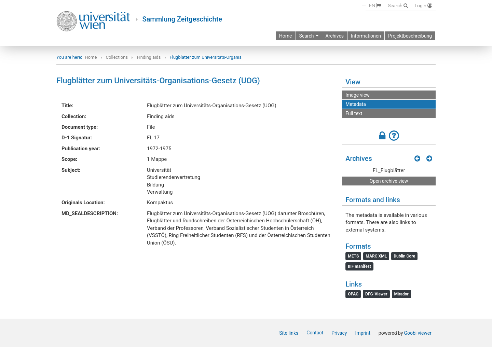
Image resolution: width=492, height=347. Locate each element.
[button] (389, 135)
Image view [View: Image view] (357, 95)
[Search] (397, 5)
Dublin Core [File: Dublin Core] (404, 256)
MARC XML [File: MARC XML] (376, 256)
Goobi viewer (418, 333)
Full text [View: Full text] (353, 113)
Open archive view (389, 181)
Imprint (362, 333)
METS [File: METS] (353, 256)
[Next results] (429, 158)
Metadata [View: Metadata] (355, 104)
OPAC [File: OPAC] (353, 294)
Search (308, 36)
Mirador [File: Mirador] (401, 294)
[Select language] (375, 5)
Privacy (339, 333)
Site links (288, 333)
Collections (117, 57)
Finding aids (149, 57)
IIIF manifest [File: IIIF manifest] (359, 266)
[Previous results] (417, 158)
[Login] (423, 5)
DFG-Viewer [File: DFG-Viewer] (376, 294)
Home (91, 57)
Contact (314, 332)
